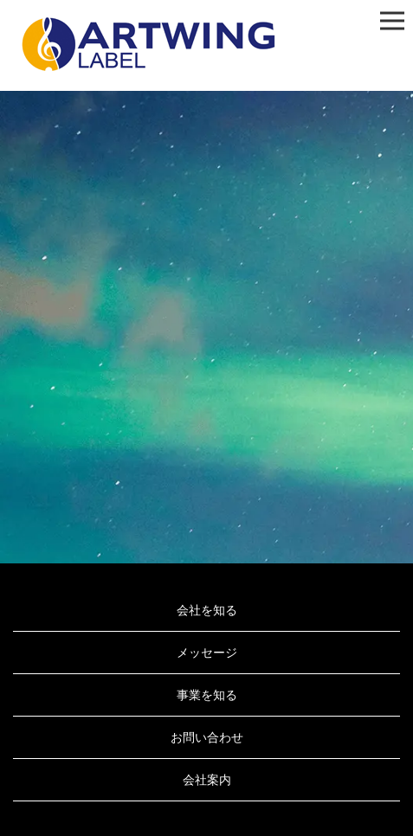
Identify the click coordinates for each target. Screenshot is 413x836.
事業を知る (207, 695)
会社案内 (207, 780)
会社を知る (207, 610)
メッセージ (207, 652)
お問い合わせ (207, 737)
